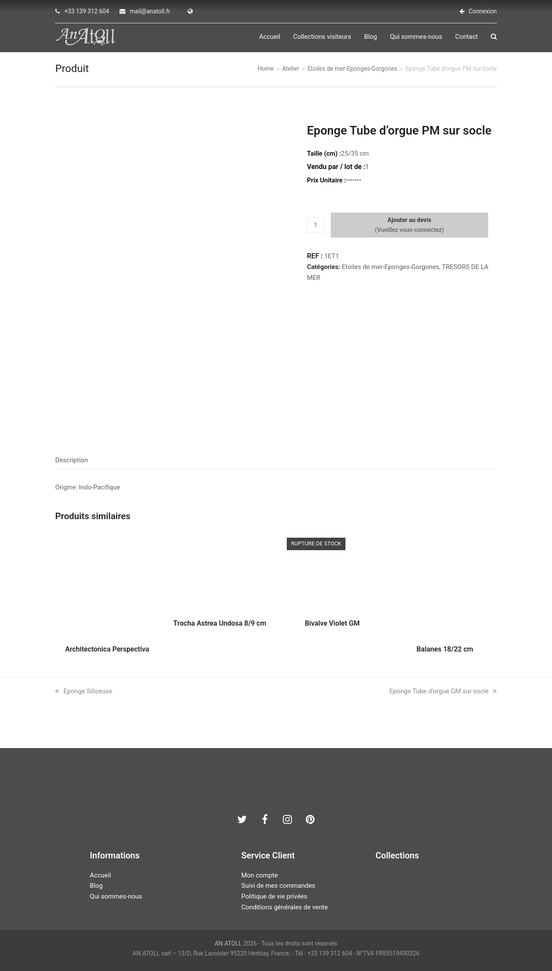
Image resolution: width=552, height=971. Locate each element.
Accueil (100, 875)
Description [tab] (71, 460)
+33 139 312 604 (86, 11)
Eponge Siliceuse (84, 691)
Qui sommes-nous (116, 896)
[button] (493, 37)
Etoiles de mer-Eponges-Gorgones (390, 267)
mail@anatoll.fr (150, 11)
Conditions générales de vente (285, 907)
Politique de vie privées (274, 896)
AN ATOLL (228, 943)
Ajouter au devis (410, 219)
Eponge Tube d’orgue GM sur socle (443, 691)
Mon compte (260, 875)
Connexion (483, 11)
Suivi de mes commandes (278, 886)
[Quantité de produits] (315, 225)
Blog (96, 886)
